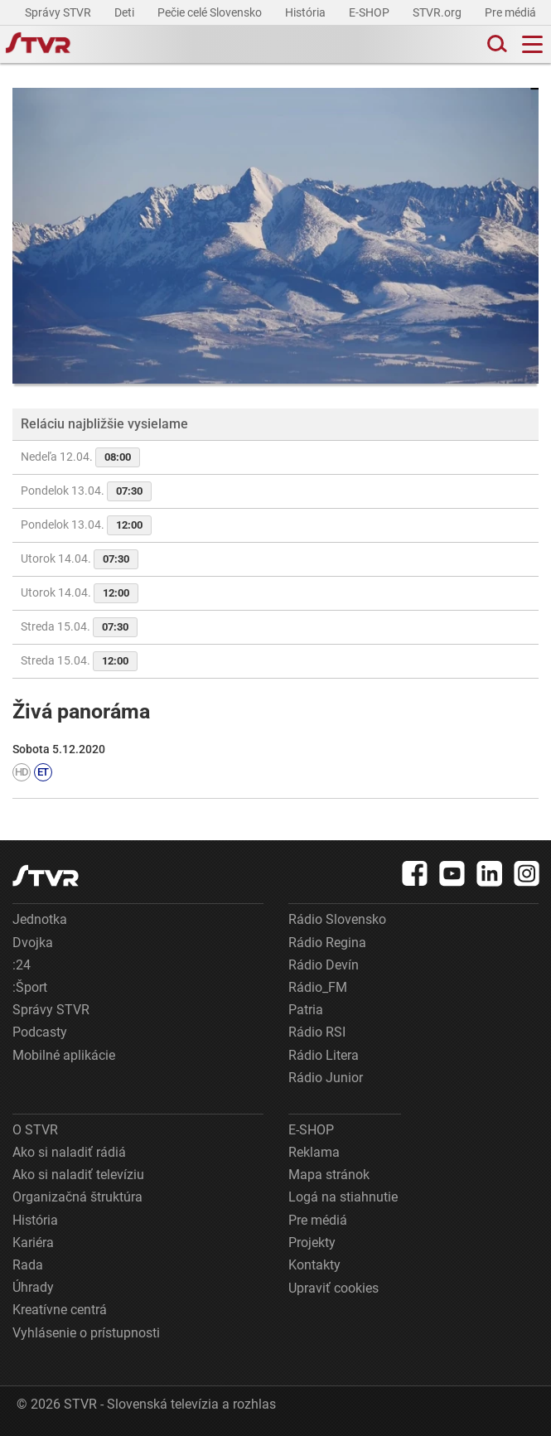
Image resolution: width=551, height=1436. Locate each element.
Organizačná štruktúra (77, 1197)
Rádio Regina (327, 942)
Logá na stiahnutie (343, 1197)
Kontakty (314, 1265)
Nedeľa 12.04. (80, 457)
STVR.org (438, 12)
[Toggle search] (495, 44)
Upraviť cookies (333, 1288)
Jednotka (39, 919)
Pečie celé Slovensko (210, 12)
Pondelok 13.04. (86, 491)
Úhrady (33, 1287)
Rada (27, 1265)
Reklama (314, 1152)
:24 (21, 965)
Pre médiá (512, 12)
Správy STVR (59, 12)
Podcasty (39, 1032)
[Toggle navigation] (532, 44)
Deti (125, 12)
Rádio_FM (317, 987)
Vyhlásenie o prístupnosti (86, 1333)
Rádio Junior (325, 1077)
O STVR (35, 1130)
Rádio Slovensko (337, 919)
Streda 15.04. (79, 627)
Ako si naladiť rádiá (69, 1152)
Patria (305, 1010)
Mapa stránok (329, 1174)
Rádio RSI (317, 1032)
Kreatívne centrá (59, 1310)
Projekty (312, 1242)
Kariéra (33, 1242)
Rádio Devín (323, 965)
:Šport (29, 987)
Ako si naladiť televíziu (78, 1174)
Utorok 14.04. (79, 559)
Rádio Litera (323, 1055)
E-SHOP (370, 12)
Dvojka (32, 942)
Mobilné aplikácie (63, 1055)
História (306, 12)
